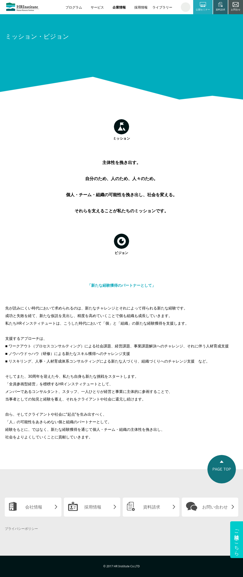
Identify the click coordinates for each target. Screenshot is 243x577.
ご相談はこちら (237, 539)
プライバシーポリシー (21, 528)
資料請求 (151, 507)
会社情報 (33, 507)
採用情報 (141, 7)
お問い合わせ (215, 507)
